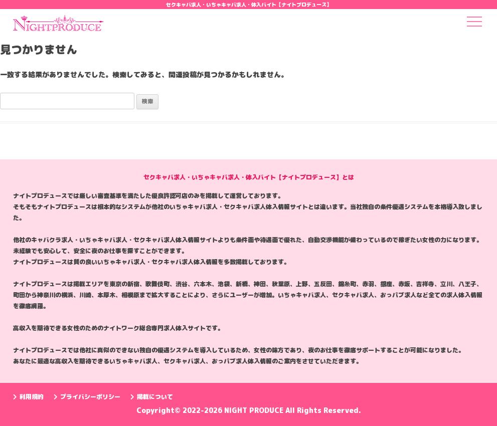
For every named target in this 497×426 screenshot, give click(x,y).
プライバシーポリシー (87, 396)
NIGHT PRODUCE (254, 410)
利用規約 (28, 396)
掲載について (151, 396)
